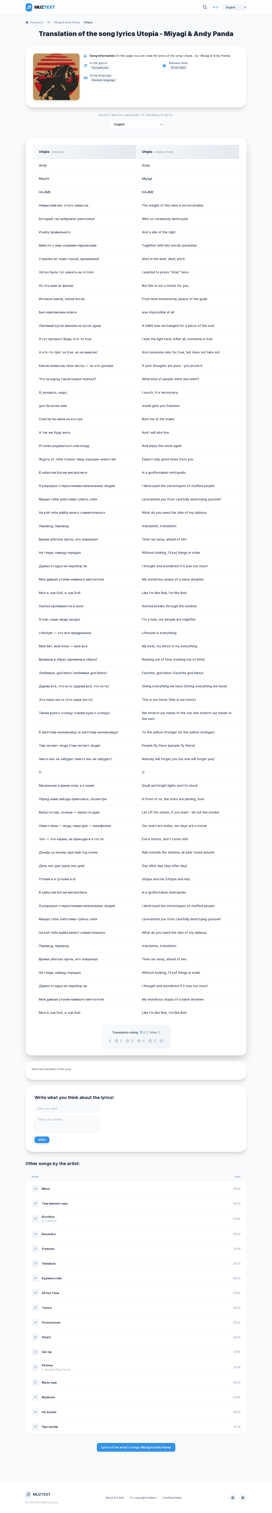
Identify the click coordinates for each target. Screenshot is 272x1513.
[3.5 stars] (144, 1040)
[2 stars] (127, 1040)
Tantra (47, 1308)
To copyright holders (143, 1497)
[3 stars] (138, 1040)
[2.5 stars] (133, 1040)
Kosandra (49, 1234)
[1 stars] (116, 1040)
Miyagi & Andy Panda (67, 22)
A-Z (215, 7)
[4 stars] (150, 1040)
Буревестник (52, 1278)
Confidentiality (172, 1497)
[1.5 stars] (122, 1040)
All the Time (50, 1293)
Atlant (46, 1337)
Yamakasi (49, 1263)
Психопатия (51, 1322)
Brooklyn (48, 1217)
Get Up (47, 1352)
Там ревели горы (55, 1203)
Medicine (48, 1397)
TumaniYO (51, 1221)
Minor (46, 1189)
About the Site (115, 1497)
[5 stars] (161, 1040)
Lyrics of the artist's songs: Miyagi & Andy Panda (136, 1447)
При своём (50, 1427)
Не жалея (49, 1412)
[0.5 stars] (110, 1040)
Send (42, 1139)
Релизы (47, 1365)
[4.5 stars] (155, 1040)
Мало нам (49, 1382)
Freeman (48, 1249)
